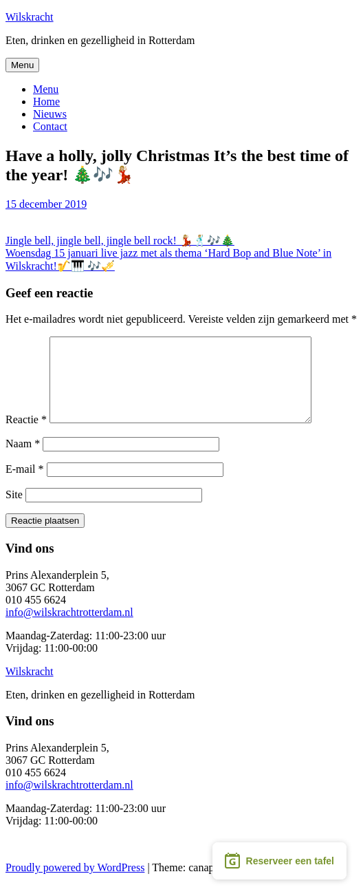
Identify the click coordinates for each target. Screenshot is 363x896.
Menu (22, 65)
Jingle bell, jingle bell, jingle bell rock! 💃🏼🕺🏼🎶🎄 (120, 240)
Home (46, 101)
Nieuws (50, 114)
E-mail (25, 485)
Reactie (26, 436)
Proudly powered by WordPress (75, 884)
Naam (23, 460)
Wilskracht (30, 17)
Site (14, 511)
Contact (50, 126)
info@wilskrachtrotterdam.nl (69, 628)
